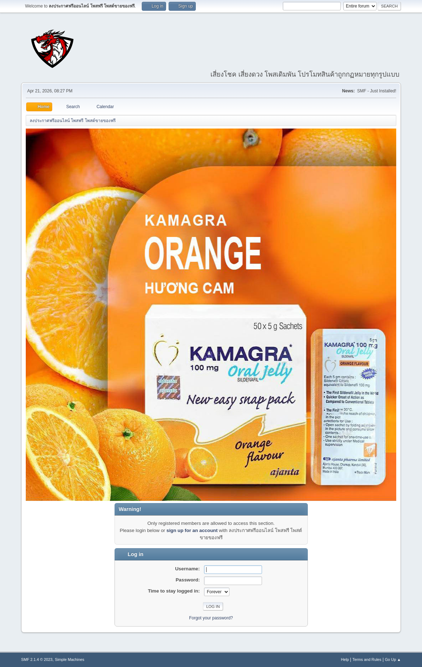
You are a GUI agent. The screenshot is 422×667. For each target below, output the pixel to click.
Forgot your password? (211, 617)
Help (345, 659)
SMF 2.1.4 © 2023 (37, 659)
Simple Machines (69, 659)
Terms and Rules (367, 659)
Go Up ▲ (393, 659)
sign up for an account (192, 530)
